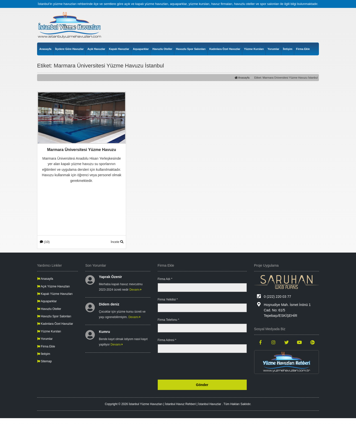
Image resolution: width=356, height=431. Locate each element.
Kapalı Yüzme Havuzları (55, 294)
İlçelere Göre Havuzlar (69, 48)
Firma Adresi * (167, 340)
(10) (45, 242)
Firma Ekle (303, 48)
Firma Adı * (165, 279)
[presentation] (209, 366)
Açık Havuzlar (96, 48)
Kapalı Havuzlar (119, 48)
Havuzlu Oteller (162, 48)
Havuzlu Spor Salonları (191, 48)
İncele (117, 242)
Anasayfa (45, 48)
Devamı (135, 289)
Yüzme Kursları (254, 48)
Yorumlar (273, 48)
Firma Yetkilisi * (168, 299)
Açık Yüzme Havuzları (53, 286)
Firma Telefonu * (168, 320)
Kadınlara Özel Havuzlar (224, 48)
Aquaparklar (141, 48)
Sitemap (44, 361)
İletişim (287, 48)
